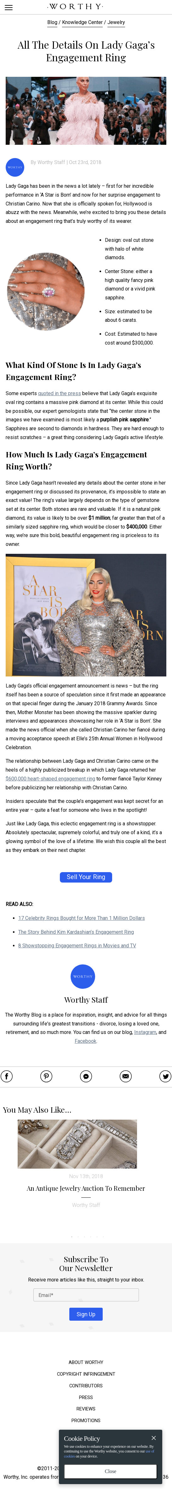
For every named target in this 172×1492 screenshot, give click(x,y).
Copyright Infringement (86, 1374)
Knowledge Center (82, 22)
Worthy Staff (51, 162)
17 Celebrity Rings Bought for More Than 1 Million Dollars (81, 918)
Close (110, 1471)
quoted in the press (59, 393)
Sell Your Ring (86, 877)
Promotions (86, 1420)
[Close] (153, 1438)
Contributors (86, 1386)
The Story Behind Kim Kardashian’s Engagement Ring (76, 932)
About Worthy (86, 1362)
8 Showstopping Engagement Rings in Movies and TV (77, 946)
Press (86, 1397)
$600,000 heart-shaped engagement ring (50, 779)
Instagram (145, 1032)
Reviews (86, 1409)
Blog (52, 22)
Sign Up (86, 1314)
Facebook (85, 1041)
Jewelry (116, 22)
